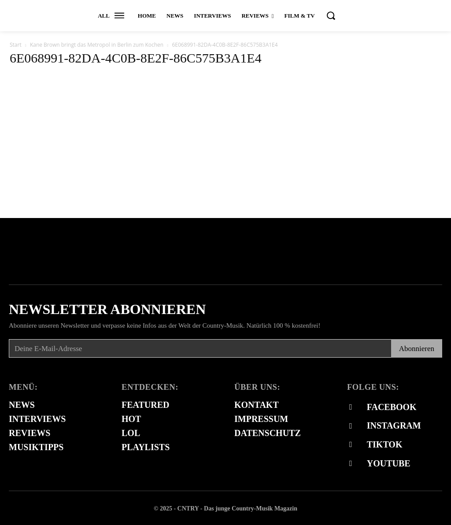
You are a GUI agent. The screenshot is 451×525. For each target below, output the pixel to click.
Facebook (391, 406)
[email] (200, 348)
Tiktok (384, 444)
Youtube (388, 462)
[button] (331, 15)
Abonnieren (416, 348)
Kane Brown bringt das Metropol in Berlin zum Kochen (96, 44)
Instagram (393, 425)
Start (16, 44)
